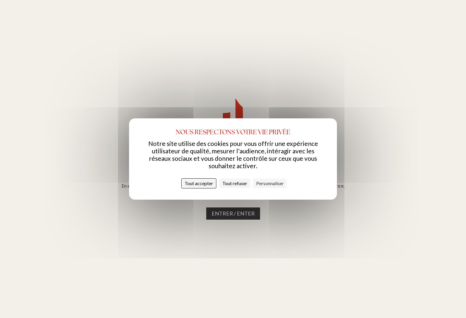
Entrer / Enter (233, 213)
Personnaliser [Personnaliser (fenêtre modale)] (270, 183)
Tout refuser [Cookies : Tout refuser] (234, 183)
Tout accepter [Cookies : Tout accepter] (199, 183)
